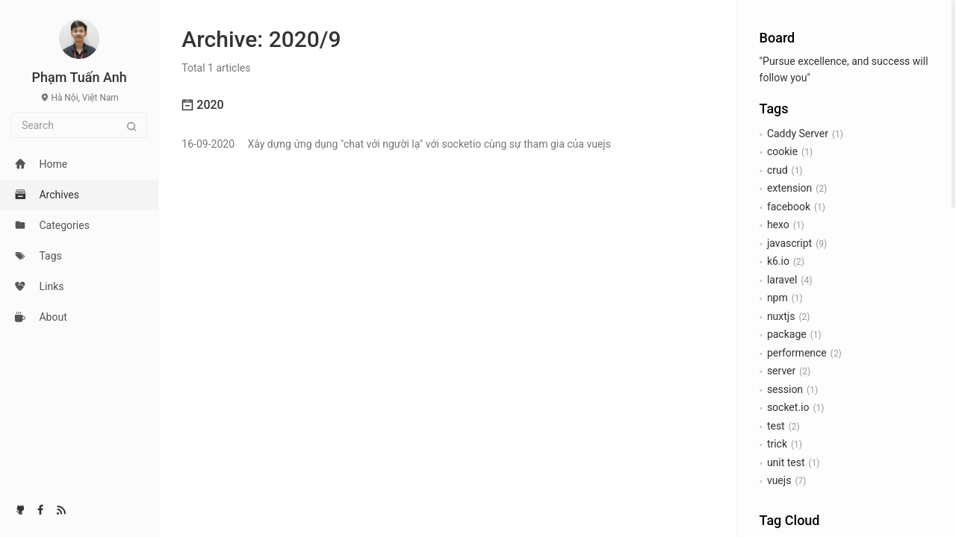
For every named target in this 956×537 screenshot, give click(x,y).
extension (789, 188)
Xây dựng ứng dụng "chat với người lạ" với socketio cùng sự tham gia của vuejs (396, 144)
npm (777, 298)
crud (777, 170)
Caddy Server (797, 133)
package (787, 334)
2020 (202, 105)
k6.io (778, 261)
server (781, 371)
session (785, 389)
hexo (778, 224)
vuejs (779, 480)
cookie (782, 151)
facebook (788, 207)
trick (777, 444)
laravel (782, 280)
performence (797, 353)
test (776, 426)
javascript (789, 243)
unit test (786, 462)
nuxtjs (781, 316)
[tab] (447, 105)
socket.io (788, 407)
